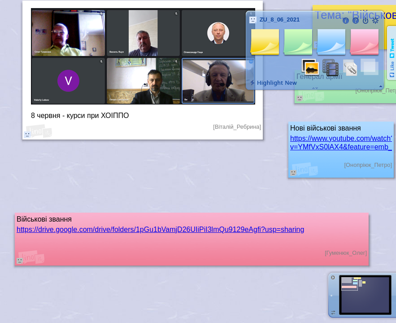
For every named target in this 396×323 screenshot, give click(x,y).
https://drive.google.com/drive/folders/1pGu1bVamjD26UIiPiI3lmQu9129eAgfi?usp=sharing (160, 229)
